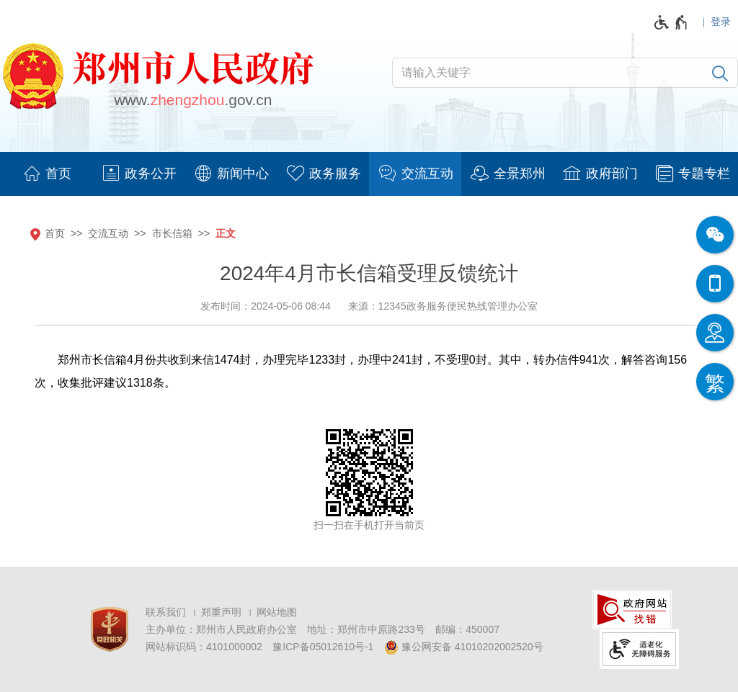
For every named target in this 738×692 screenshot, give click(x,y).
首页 (55, 233)
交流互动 (108, 233)
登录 (721, 21)
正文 (225, 233)
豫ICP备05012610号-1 (322, 646)
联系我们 (166, 612)
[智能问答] (715, 332)
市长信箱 (172, 233)
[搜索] (720, 72)
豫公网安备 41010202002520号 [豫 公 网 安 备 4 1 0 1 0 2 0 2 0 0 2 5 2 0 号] (463, 647)
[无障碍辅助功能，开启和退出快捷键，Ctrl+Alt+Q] (671, 22)
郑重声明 (221, 612)
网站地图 (277, 612)
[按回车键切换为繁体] (715, 381)
